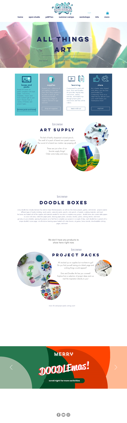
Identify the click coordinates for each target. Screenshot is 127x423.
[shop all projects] (82, 60)
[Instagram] (68, 415)
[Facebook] (59, 415)
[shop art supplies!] (51, 108)
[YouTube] (63, 415)
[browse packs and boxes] (26, 110)
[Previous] (11, 367)
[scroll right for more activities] (64, 380)
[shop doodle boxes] (63, 60)
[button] (107, 12)
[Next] (116, 367)
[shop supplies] (43, 60)
